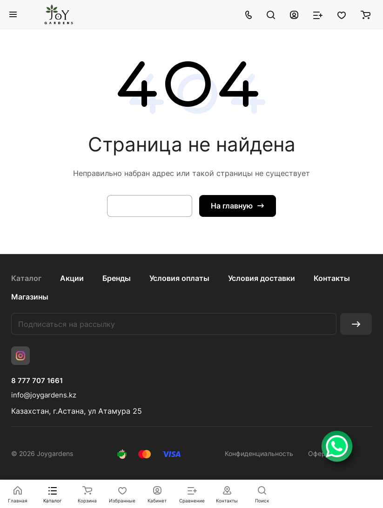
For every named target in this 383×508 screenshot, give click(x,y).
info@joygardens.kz (43, 395)
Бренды (116, 278)
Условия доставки (261, 278)
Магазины (29, 296)
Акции (72, 278)
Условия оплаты (179, 278)
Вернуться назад (150, 205)
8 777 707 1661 (37, 381)
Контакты (332, 278)
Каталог (26, 278)
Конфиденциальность (259, 453)
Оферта (320, 453)
